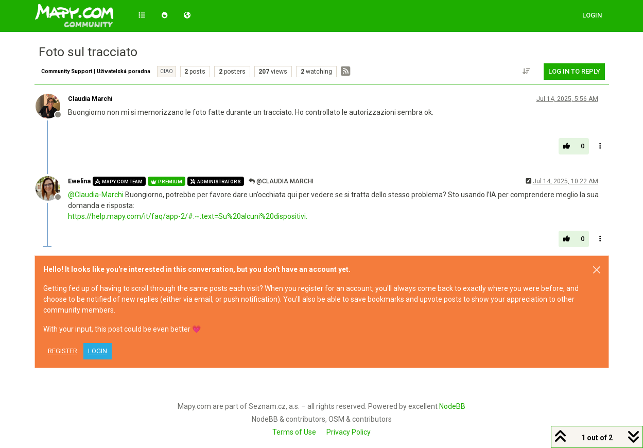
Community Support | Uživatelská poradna (95, 71)
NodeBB (452, 406)
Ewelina (79, 181)
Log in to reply (574, 71)
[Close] (597, 270)
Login (97, 351)
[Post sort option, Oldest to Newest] (526, 71)
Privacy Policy (348, 432)
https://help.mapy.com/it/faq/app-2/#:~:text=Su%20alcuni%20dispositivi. (187, 216)
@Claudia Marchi (281, 181)
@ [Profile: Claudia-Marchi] (96, 195)
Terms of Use (294, 432)
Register (62, 351)
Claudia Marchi (90, 98)
